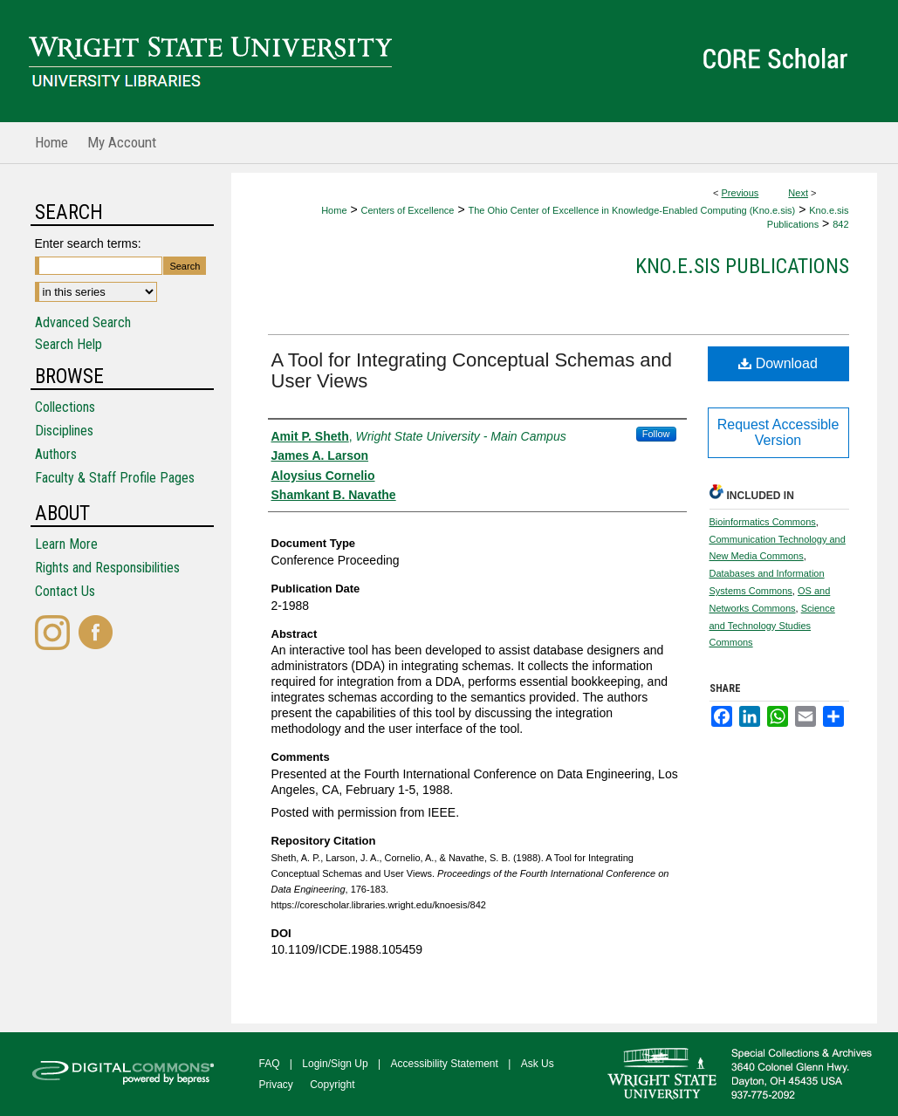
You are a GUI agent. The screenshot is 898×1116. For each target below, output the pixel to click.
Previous (740, 193)
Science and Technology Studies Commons (772, 625)
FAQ (269, 1064)
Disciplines (64, 430)
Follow (656, 433)
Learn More (66, 544)
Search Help (68, 344)
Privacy (276, 1084)
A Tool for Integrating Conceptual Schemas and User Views (471, 370)
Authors (56, 454)
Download (778, 363)
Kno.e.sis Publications (742, 266)
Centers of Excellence (407, 210)
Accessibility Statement (444, 1064)
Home (333, 210)
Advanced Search (83, 322)
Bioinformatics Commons (762, 522)
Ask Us (537, 1064)
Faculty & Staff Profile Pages (115, 477)
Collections (65, 407)
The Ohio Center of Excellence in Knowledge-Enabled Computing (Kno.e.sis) (631, 210)
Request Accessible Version (778, 432)
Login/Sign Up (334, 1064)
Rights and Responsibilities (107, 567)
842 (840, 224)
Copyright (332, 1084)
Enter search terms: (88, 243)
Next (798, 193)
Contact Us (65, 591)
